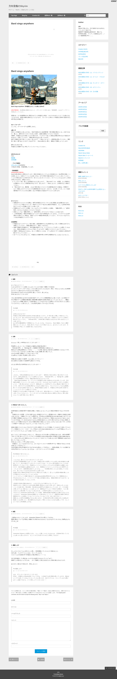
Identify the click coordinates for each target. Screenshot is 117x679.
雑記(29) (80, 59)
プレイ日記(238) (83, 56)
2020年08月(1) (82, 112)
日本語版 (13, 159)
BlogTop (24, 15)
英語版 (13, 157)
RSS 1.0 (80, 213)
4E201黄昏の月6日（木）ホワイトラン (89, 87)
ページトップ (110, 668)
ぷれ (14, 339)
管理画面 (80, 160)
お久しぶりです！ (83, 195)
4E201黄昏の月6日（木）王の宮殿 (88, 91)
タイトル (13, 607)
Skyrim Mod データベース (85, 155)
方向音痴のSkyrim (18, 6)
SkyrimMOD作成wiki (84, 148)
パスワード (14, 643)
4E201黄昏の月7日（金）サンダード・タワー (91, 83)
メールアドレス (15, 613)
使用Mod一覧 (48, 15)
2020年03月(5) (82, 116)
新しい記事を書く (83, 163)
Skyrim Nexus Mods (84, 153)
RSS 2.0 (80, 215)
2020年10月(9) (82, 107)
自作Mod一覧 (61, 15)
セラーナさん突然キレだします (87, 185)
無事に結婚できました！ (85, 176)
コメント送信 (41, 651)
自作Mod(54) (82, 54)
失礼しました (82, 180)
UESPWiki (81, 150)
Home (41, 659)
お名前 (13, 600)
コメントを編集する (38, 281)
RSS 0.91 (81, 210)
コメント (13, 620)
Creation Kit (35, 15)
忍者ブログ (61, 676)
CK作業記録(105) (83, 51)
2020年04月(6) (82, 114)
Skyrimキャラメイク (84, 158)
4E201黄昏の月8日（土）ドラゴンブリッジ (90, 72)
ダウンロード (15, 165)
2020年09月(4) (82, 109)
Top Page (14, 15)
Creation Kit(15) (82, 49)
